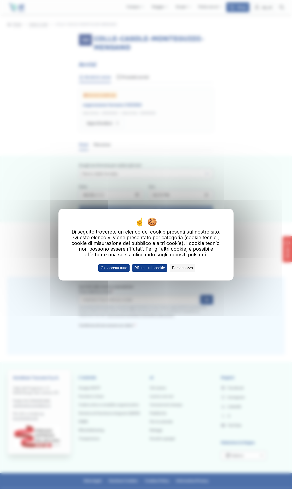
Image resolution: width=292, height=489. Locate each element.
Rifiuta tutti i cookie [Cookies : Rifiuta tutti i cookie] (149, 268)
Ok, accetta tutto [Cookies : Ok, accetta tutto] (114, 268)
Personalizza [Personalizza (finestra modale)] (182, 268)
